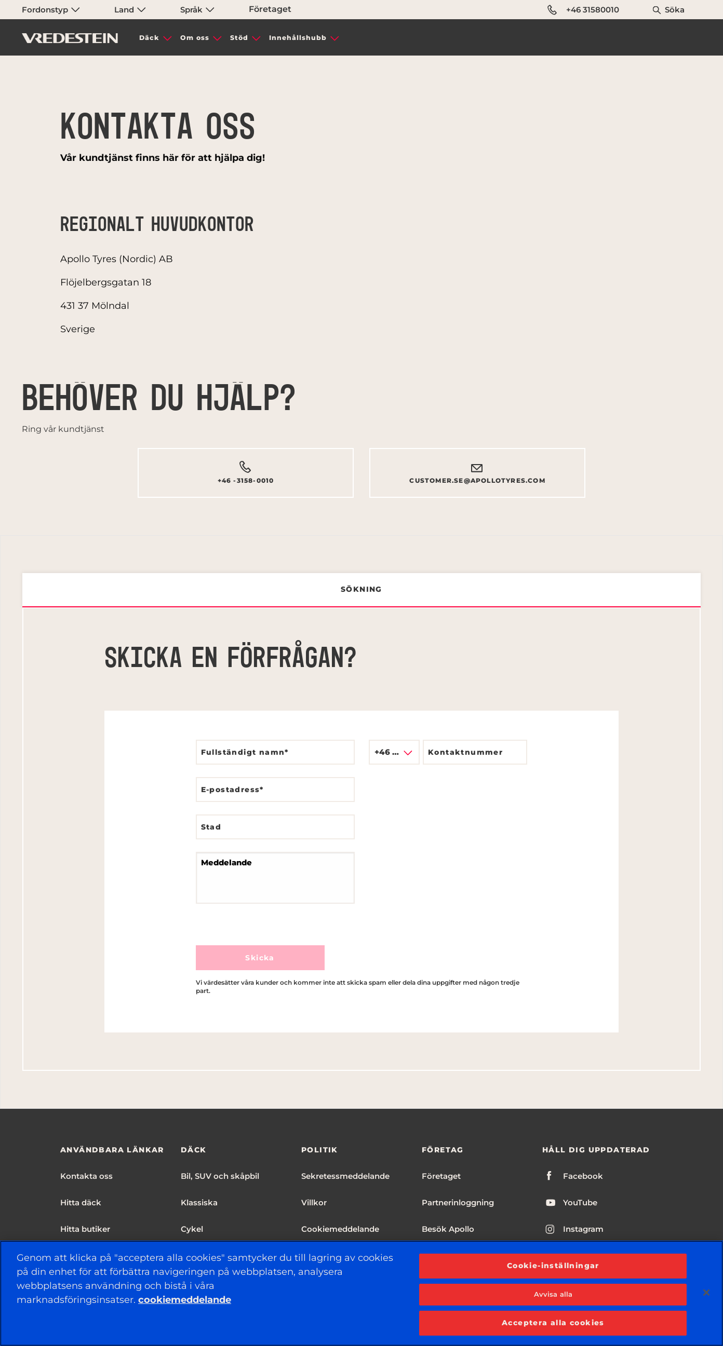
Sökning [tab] (361, 589)
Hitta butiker (85, 1229)
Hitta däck (80, 1202)
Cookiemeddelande (340, 1229)
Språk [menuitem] (197, 10)
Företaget (270, 9)
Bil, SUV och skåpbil (220, 1176)
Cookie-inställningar (553, 1265)
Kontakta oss (86, 1176)
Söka (675, 10)
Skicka (259, 957)
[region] (361, 1293)
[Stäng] (706, 1292)
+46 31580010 (583, 10)
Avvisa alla (553, 1294)
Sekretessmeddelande (345, 1176)
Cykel (192, 1229)
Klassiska (199, 1202)
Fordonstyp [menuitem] (51, 10)
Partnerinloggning (458, 1202)
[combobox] (394, 752)
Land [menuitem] (130, 10)
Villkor (314, 1202)
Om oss (194, 38)
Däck (149, 38)
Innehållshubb (298, 38)
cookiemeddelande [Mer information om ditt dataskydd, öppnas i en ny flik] (184, 1300)
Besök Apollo (448, 1229)
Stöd (239, 38)
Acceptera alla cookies (553, 1322)
